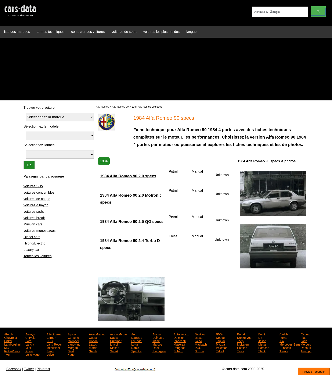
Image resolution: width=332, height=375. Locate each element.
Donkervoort (245, 337)
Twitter (29, 369)
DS (260, 337)
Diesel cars (32, 237)
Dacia (114, 337)
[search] (279, 12)
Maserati (179, 344)
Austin (156, 334)
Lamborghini (12, 344)
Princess (285, 347)
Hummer (116, 340)
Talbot (220, 351)
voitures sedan (35, 211)
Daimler (179, 337)
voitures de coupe (37, 199)
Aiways (30, 334)
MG (6, 347)
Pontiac (242, 347)
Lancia (29, 344)
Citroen (51, 337)
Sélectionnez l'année (39, 145)
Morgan (73, 347)
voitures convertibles (39, 192)
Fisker (8, 340)
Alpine (72, 334)
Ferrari (283, 337)
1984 (104, 161)
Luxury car (31, 249)
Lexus (93, 344)
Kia (281, 340)
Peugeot (179, 347)
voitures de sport (123, 31)
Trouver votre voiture (39, 107)
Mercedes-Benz (289, 344)
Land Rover (54, 344)
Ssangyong (159, 351)
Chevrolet (10, 337)
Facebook (13, 369)
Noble (135, 347)
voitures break (34, 218)
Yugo (71, 354)
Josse (262, 340)
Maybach (201, 344)
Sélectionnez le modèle (41, 126)
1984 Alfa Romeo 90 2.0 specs (128, 176)
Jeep (240, 340)
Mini (28, 347)
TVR (7, 354)
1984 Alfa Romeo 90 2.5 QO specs (132, 221)
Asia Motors (97, 334)
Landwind (74, 344)
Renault (306, 347)
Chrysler (30, 337)
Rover (29, 351)
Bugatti (241, 334)
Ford (28, 340)
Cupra (93, 337)
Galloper (73, 340)
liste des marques (16, 31)
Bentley (200, 334)
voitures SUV (33, 186)
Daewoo (136, 337)
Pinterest (43, 369)
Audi (134, 334)
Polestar (221, 347)
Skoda (93, 351)
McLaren (243, 344)
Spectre (136, 351)
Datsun (199, 337)
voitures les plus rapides (161, 31)
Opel (155, 347)
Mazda (220, 344)
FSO (50, 340)
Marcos (157, 344)
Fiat (303, 337)
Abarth (8, 334)
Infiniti (156, 340)
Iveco (198, 340)
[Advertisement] (166, 70)
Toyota (283, 351)
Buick (262, 334)
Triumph (306, 351)
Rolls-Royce (12, 351)
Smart (114, 351)
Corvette (73, 337)
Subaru (178, 351)
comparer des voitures (88, 31)
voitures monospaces (39, 230)
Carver (305, 334)
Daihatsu (158, 337)
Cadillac (284, 334)
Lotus (134, 344)
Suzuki (199, 351)
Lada (304, 340)
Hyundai (136, 340)
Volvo (50, 354)
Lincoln (114, 344)
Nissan (114, 347)
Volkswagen (33, 354)
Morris (93, 347)
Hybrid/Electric (34, 243)
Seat (71, 351)
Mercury (306, 344)
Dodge (220, 337)
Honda (93, 340)
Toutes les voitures (38, 256)
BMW (219, 334)
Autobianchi (181, 334)
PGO (198, 347)
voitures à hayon (36, 205)
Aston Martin (118, 334)
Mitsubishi (53, 347)
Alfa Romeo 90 (120, 106)
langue (191, 31)
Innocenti (180, 340)
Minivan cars (33, 224)
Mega (262, 344)
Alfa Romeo (102, 106)
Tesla (240, 351)
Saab (50, 351)
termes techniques (50, 31)
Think (262, 351)
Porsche (263, 347)
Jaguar (220, 340)
